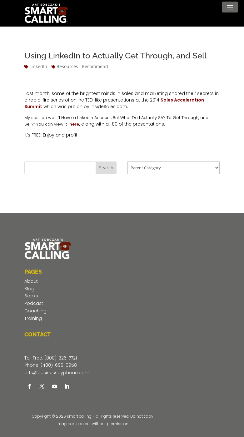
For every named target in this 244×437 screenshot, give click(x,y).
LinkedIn (38, 66)
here (74, 124)
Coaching (35, 311)
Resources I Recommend (82, 66)
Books (31, 296)
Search (106, 168)
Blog (29, 289)
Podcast (33, 303)
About (31, 281)
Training (33, 318)
